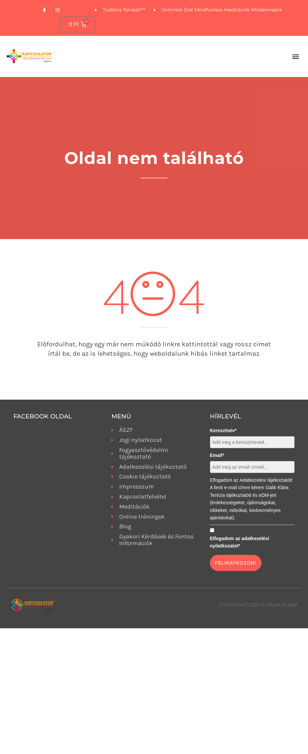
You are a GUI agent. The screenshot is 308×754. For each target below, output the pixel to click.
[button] (295, 56)
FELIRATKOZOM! (236, 563)
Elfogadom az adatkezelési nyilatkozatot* (239, 542)
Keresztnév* (223, 430)
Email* (217, 455)
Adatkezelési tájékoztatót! (266, 480)
